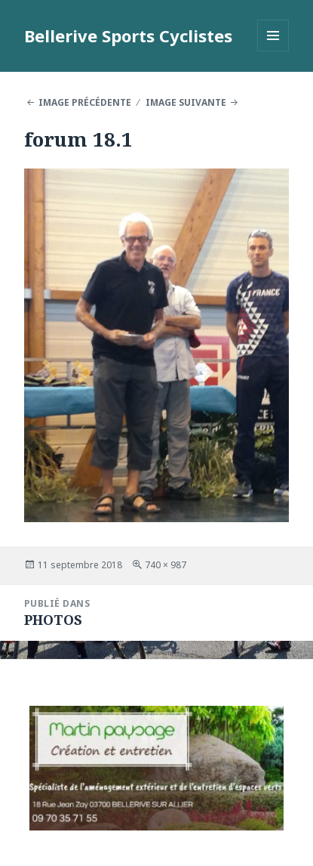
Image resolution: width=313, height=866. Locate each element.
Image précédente (84, 102)
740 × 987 (165, 564)
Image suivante (186, 102)
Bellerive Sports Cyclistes (128, 35)
